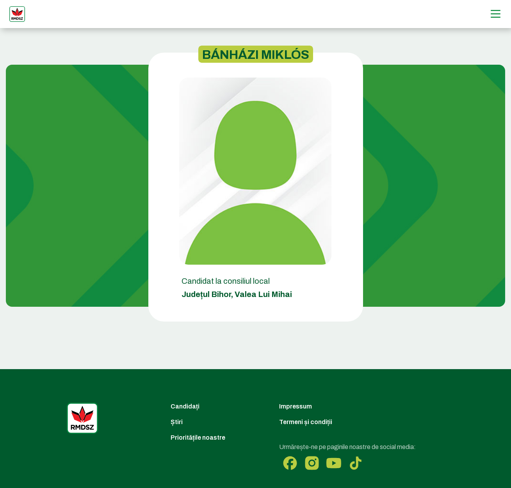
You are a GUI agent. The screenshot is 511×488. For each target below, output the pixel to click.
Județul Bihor (206, 294)
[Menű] (496, 14)
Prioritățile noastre (198, 437)
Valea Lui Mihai (263, 294)
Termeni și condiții (305, 422)
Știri (177, 422)
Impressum (295, 406)
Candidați (185, 406)
